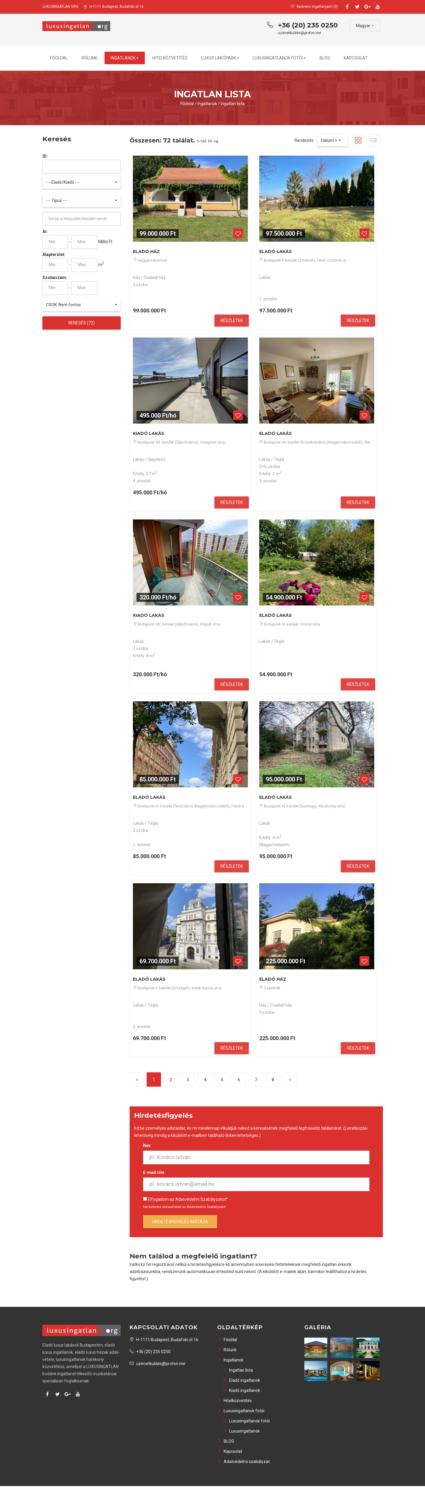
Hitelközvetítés (170, 58)
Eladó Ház (146, 251)
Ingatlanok (125, 58)
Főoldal (59, 58)
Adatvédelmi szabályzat (243, 1461)
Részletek (231, 320)
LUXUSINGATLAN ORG (60, 6)
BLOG (325, 58)
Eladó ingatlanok (241, 1380)
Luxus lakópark (220, 58)
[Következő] (290, 1079)
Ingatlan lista (233, 103)
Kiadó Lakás (148, 433)
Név (147, 1145)
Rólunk (89, 58)
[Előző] (137, 1079)
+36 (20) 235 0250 (308, 25)
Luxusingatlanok (241, 1431)
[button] (81, 182)
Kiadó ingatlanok (241, 1390)
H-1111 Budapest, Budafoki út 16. (114, 6)
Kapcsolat (356, 58)
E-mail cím (153, 1172)
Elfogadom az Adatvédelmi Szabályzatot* (188, 1199)
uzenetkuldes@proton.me (299, 33)
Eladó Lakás (275, 251)
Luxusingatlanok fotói (279, 58)
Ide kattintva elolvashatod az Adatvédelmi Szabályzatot (184, 1207)
